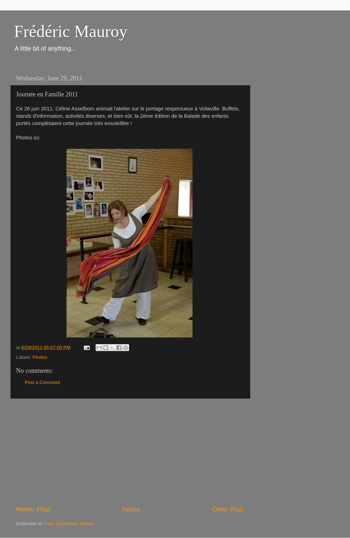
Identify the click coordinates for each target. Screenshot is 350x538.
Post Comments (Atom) (69, 523)
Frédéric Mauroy (70, 31)
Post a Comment (42, 382)
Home (131, 509)
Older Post (227, 509)
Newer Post (33, 509)
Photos (40, 357)
